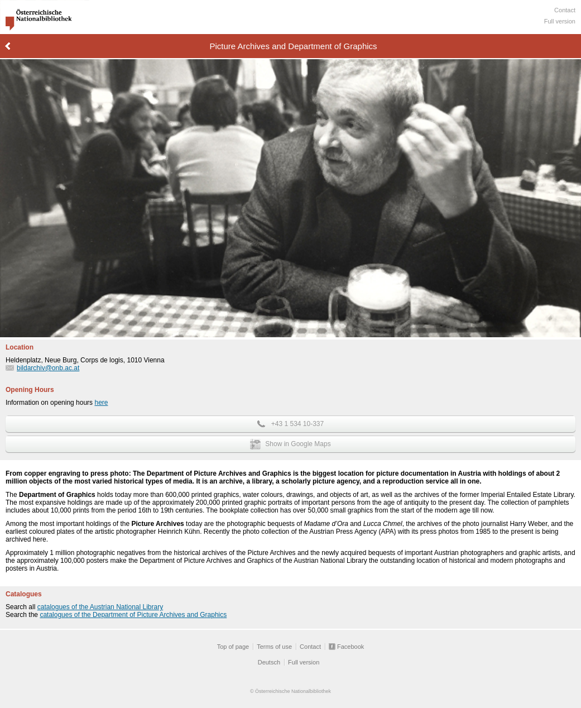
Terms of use (274, 646)
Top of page (233, 646)
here (101, 402)
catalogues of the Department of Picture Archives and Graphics (133, 615)
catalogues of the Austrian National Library (100, 607)
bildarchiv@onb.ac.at (48, 368)
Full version (559, 21)
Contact (564, 10)
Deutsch (269, 662)
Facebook (350, 646)
